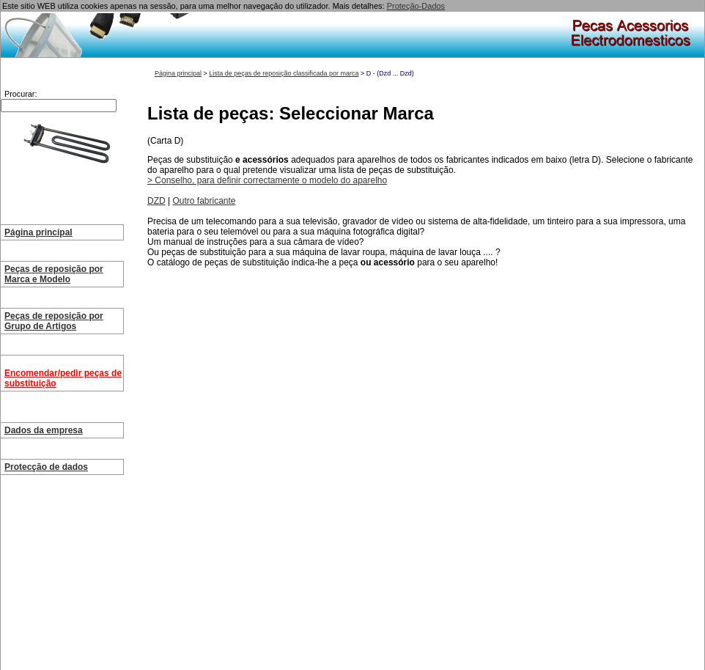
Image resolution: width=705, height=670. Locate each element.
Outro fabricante (203, 201)
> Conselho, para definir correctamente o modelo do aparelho (267, 180)
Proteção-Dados (416, 5)
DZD (156, 201)
